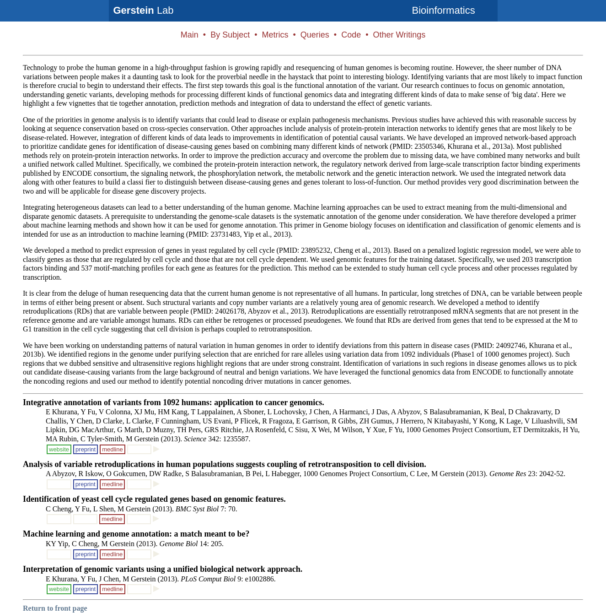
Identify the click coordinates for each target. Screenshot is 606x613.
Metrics (275, 34)
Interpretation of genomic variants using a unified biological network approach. (162, 569)
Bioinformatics (443, 10)
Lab (143, 10)
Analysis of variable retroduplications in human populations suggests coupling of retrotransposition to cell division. (224, 464)
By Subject (230, 34)
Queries (314, 34)
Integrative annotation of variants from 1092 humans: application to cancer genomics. (173, 402)
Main (189, 34)
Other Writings (399, 34)
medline (112, 449)
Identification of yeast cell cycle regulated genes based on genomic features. (154, 499)
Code (351, 34)
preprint (85, 449)
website (59, 449)
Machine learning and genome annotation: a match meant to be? (136, 533)
